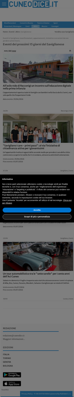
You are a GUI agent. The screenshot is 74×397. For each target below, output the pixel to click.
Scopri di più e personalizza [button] (37, 217)
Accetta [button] (37, 210)
